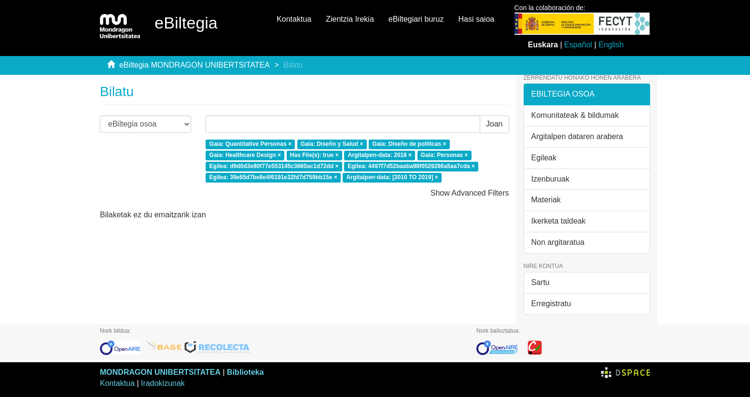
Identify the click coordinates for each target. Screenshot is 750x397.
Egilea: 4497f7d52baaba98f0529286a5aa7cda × (411, 166)
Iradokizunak (163, 383)
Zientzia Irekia (350, 19)
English (611, 45)
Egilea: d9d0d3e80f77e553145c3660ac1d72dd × (274, 166)
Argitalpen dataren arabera (577, 136)
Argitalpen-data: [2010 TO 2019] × (392, 177)
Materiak (546, 200)
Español (578, 45)
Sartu (540, 282)
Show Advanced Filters (470, 193)
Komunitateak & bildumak (575, 115)
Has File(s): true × (314, 155)
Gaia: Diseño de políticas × (409, 144)
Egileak (543, 158)
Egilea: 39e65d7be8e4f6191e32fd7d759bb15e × (273, 177)
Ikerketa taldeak (558, 221)
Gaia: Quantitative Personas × (250, 144)
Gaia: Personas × (444, 155)
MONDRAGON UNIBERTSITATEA (160, 372)
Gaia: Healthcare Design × (245, 155)
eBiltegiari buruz (416, 19)
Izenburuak (550, 179)
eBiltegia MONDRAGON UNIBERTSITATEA (194, 65)
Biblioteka (245, 372)
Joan (494, 124)
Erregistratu (551, 303)
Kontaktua (294, 19)
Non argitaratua (557, 242)
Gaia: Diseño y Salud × (332, 144)
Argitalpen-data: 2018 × (380, 155)
